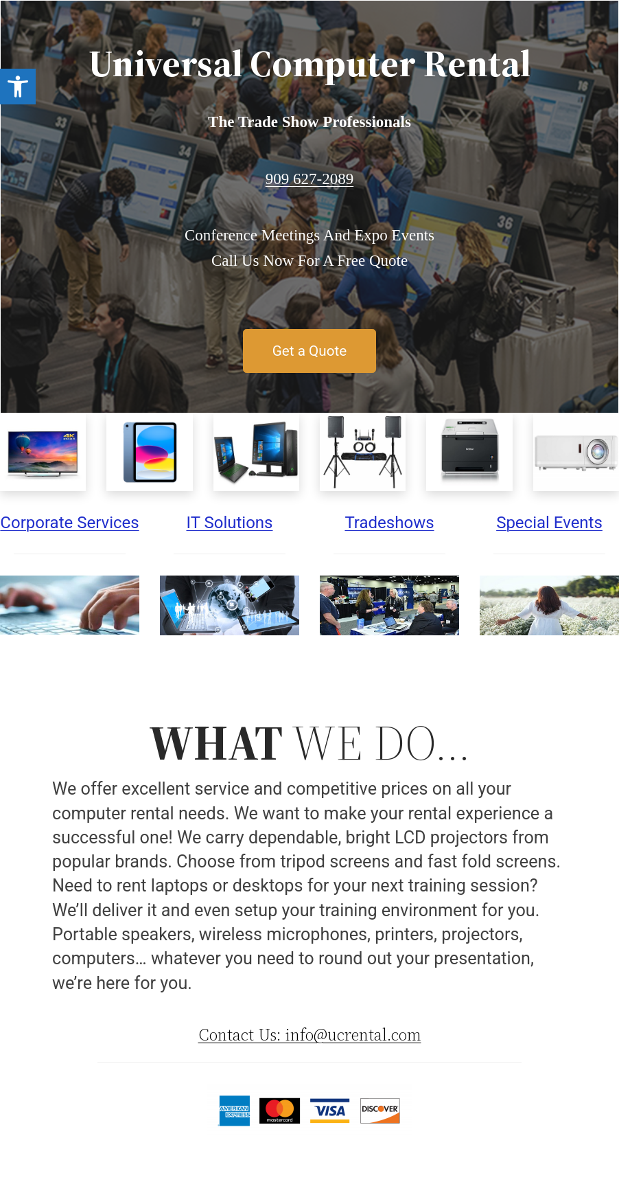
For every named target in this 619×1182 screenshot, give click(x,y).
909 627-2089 (309, 178)
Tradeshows (389, 522)
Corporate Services (69, 522)
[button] (18, 86)
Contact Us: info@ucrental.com (309, 1034)
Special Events (549, 522)
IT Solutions (229, 522)
